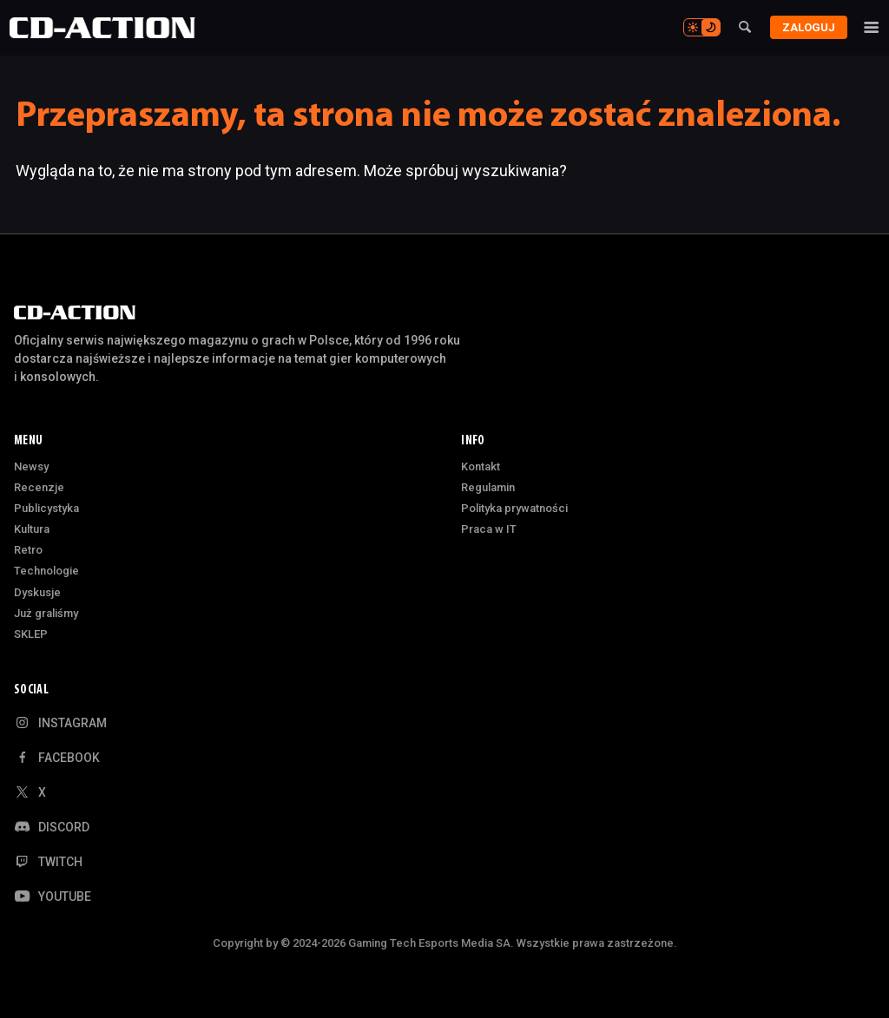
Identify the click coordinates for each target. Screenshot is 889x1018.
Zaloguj (802, 27)
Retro (28, 549)
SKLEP (31, 633)
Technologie (46, 570)
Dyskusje (37, 592)
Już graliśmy (46, 613)
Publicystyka (46, 508)
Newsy (31, 466)
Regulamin (488, 487)
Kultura (31, 528)
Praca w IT (489, 528)
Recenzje (39, 487)
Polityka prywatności (514, 508)
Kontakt (480, 466)
